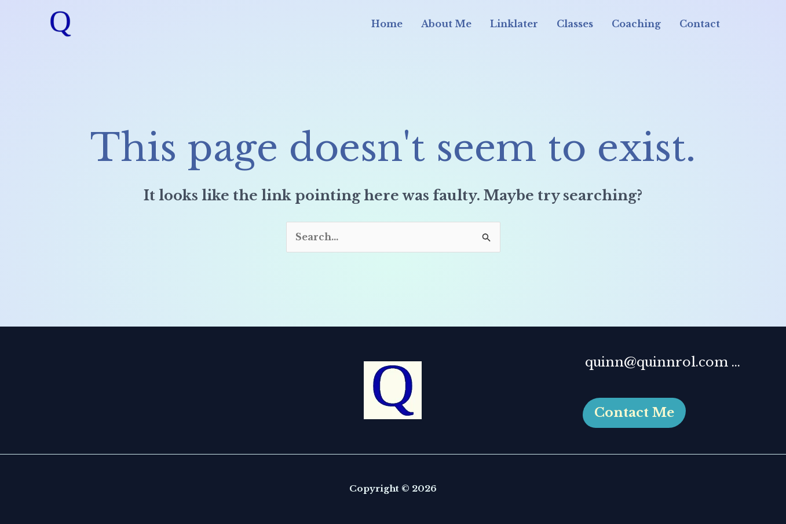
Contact (699, 24)
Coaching (636, 24)
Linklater (514, 24)
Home (387, 24)
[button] (634, 413)
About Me (446, 24)
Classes (575, 24)
